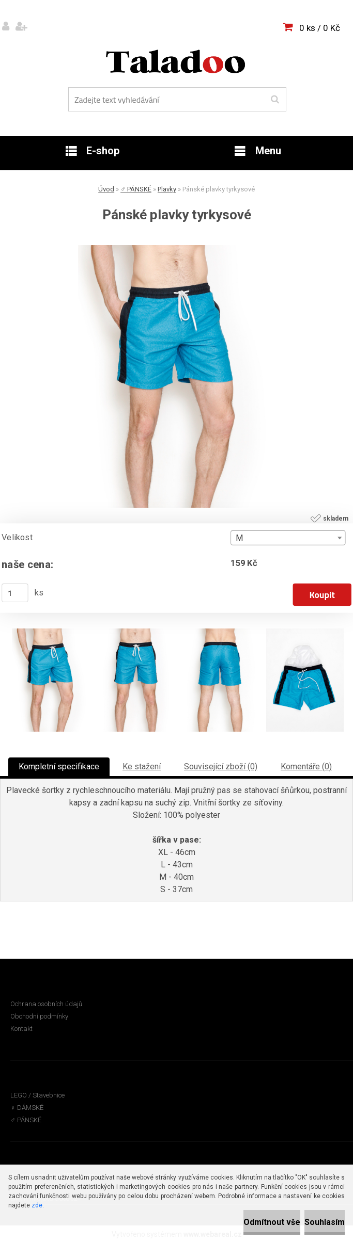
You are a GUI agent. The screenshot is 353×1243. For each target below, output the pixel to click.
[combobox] (288, 537)
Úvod (106, 189)
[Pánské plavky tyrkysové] (176, 249)
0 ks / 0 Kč (319, 28)
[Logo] (175, 61)
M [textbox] (239, 538)
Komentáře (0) (306, 766)
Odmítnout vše (271, 1222)
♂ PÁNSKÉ (135, 189)
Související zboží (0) (220, 766)
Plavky (167, 189)
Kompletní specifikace (59, 766)
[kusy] (15, 593)
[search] (275, 99)
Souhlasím (324, 1222)
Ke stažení (141, 766)
